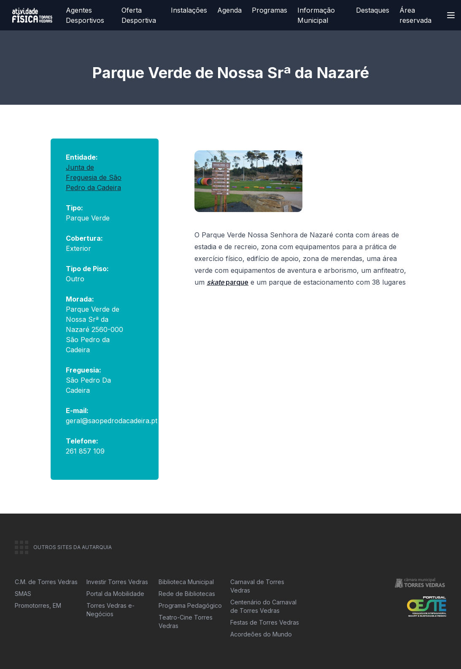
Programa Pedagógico (190, 605)
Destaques (372, 10)
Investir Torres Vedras (117, 581)
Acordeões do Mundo (261, 634)
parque (227, 282)
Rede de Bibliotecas (187, 593)
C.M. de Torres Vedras (46, 581)
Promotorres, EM (38, 605)
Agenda (229, 10)
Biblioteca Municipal (186, 581)
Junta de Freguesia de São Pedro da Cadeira (93, 177)
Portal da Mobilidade (115, 593)
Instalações (189, 10)
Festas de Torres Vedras (264, 622)
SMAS (23, 593)
